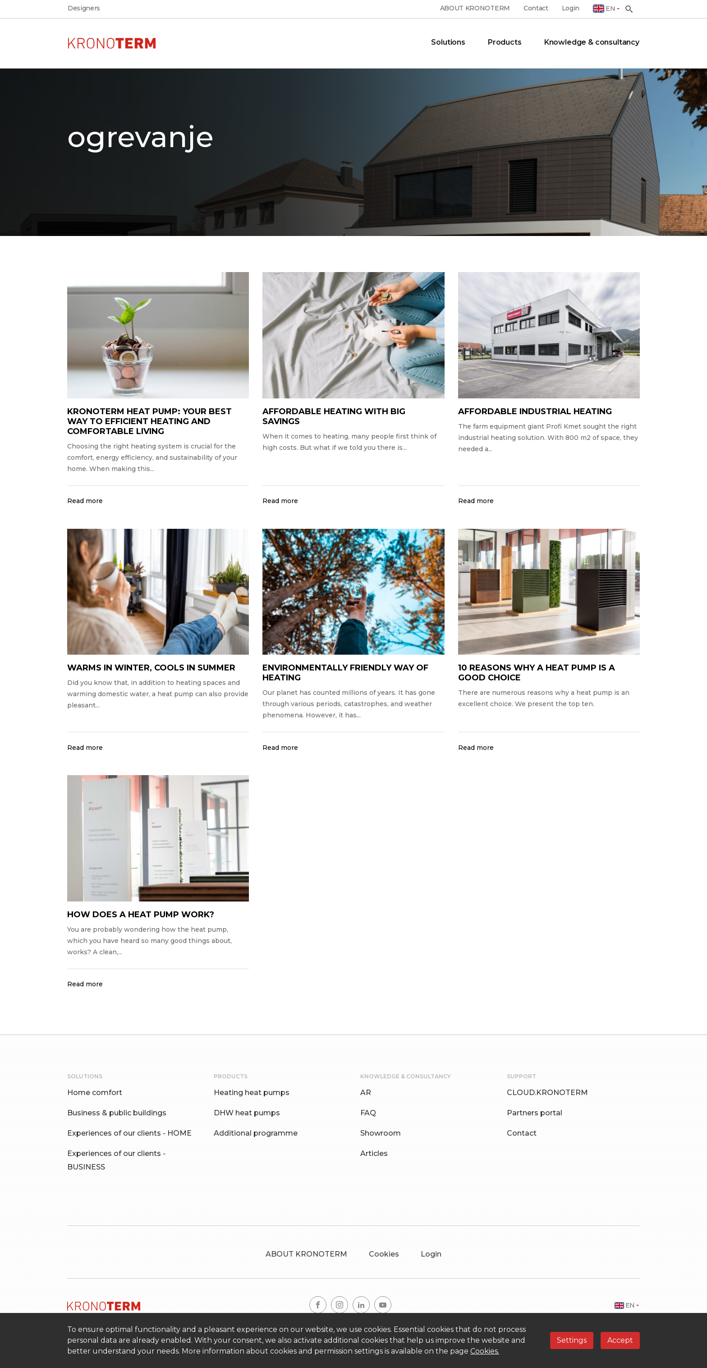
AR (365, 1092)
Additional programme (256, 1133)
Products (505, 42)
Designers (84, 8)
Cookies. (484, 1351)
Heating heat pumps (251, 1092)
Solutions (448, 42)
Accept (620, 1340)
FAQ (368, 1113)
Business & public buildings (116, 1113)
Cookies (384, 1254)
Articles (374, 1153)
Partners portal (534, 1113)
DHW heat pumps (247, 1113)
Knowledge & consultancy (591, 42)
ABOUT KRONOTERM (475, 8)
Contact (535, 8)
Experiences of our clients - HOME (129, 1133)
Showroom (380, 1133)
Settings (572, 1340)
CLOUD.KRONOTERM (547, 1092)
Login (570, 8)
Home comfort (94, 1092)
